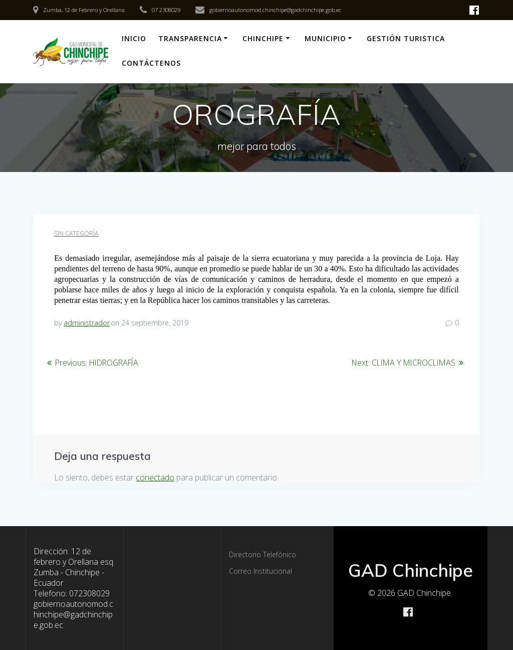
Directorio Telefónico (262, 554)
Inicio (134, 38)
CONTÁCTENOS (151, 63)
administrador (87, 323)
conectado (155, 477)
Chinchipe (263, 38)
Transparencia (190, 38)
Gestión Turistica (406, 38)
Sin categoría (76, 233)
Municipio (325, 38)
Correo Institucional (260, 571)
